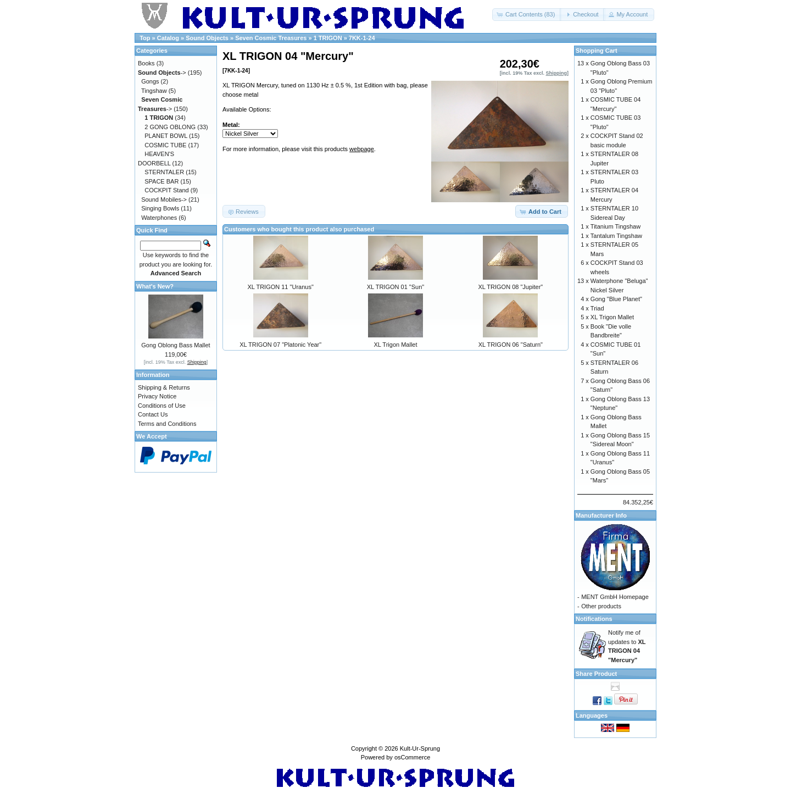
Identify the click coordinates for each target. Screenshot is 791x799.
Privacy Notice (157, 396)
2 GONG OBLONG (170, 127)
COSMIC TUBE (165, 145)
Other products (601, 606)
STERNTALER (164, 172)
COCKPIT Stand (166, 190)
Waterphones (159, 217)
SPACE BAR (161, 181)
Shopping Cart (596, 50)
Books (146, 63)
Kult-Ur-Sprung (420, 748)
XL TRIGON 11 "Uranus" (281, 287)
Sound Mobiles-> (164, 199)
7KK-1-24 (362, 38)
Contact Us (153, 414)
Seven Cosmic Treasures (271, 38)
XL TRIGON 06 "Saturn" (510, 344)
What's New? (155, 286)
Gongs (150, 81)
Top (145, 38)
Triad (597, 308)
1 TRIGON (328, 38)
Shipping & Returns (164, 387)
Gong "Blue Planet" (616, 299)
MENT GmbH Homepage (615, 596)
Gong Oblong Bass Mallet (175, 345)
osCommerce (412, 757)
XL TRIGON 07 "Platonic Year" (280, 344)
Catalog (168, 38)
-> (162, 72)
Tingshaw (154, 90)
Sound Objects (207, 38)
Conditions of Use (162, 405)
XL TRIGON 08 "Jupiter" (510, 287)
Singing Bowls (160, 208)
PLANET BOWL (165, 135)
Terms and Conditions (167, 423)
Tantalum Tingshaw (616, 235)
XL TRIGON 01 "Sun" (395, 287)
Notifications (594, 618)
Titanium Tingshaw (615, 226)
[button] (527, 14)
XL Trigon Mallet (395, 344)
